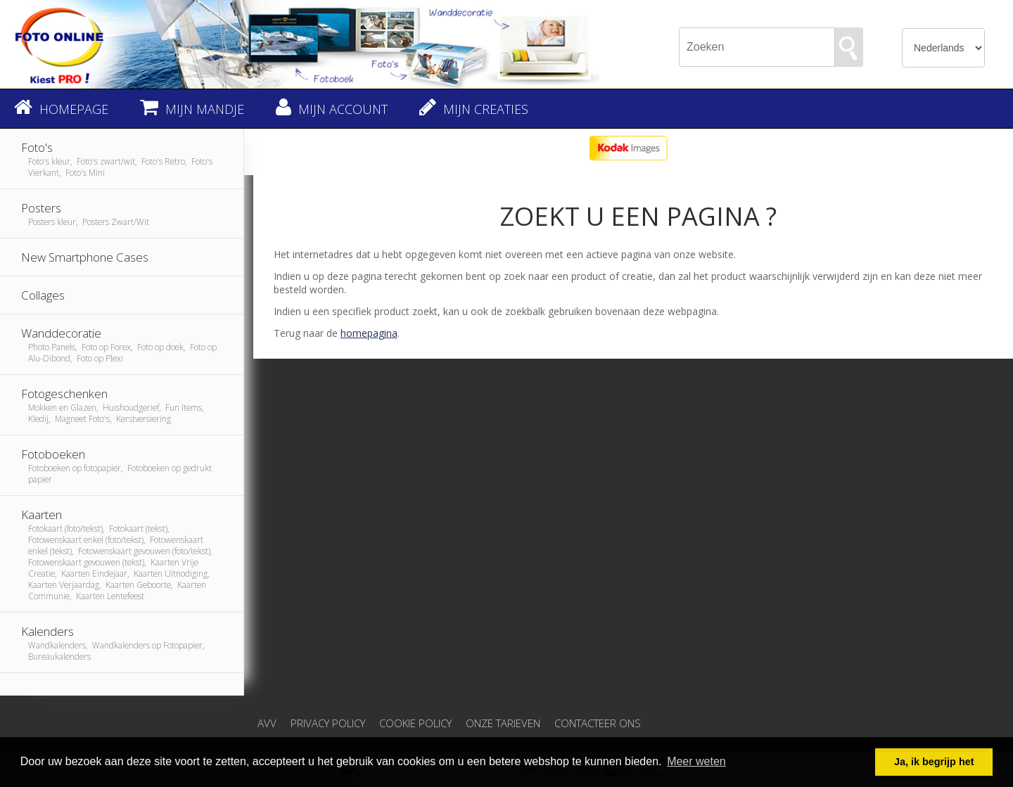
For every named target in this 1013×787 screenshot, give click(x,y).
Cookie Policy (415, 723)
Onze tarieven (503, 723)
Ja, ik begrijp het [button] (934, 761)
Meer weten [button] (696, 761)
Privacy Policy (328, 723)
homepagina (368, 333)
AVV (266, 723)
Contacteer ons (597, 723)
